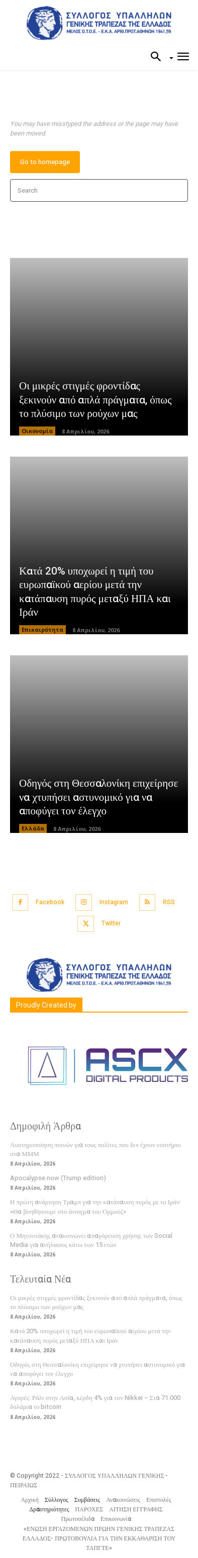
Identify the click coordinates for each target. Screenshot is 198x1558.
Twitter (111, 923)
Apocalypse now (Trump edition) (58, 1178)
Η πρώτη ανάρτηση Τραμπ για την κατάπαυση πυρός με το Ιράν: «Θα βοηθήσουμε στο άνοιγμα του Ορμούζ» (95, 1206)
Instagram (114, 902)
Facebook (50, 902)
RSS (169, 902)
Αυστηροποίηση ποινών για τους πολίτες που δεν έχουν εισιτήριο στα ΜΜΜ (95, 1149)
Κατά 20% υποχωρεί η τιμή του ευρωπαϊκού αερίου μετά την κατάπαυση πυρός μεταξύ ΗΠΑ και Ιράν (95, 591)
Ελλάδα (33, 828)
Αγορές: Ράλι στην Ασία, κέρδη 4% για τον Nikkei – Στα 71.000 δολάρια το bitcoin (95, 1402)
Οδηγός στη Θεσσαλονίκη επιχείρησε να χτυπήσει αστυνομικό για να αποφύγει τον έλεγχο (98, 797)
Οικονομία (37, 431)
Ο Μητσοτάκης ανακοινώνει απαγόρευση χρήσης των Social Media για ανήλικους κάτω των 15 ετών (91, 1240)
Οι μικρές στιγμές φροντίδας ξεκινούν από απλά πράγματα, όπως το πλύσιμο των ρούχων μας (95, 399)
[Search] (177, 190)
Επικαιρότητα (42, 629)
